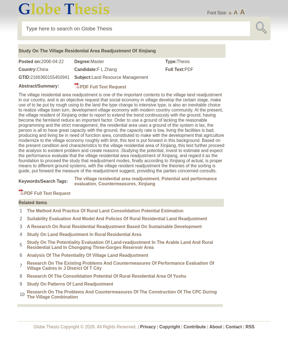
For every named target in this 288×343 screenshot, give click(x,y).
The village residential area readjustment (116, 178)
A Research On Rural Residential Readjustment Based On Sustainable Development (114, 226)
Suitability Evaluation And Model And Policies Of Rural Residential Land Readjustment (117, 218)
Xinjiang (146, 183)
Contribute (195, 326)
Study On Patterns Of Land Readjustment (70, 284)
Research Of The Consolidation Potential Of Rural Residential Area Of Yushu (106, 276)
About (215, 326)
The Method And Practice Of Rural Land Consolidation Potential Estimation (105, 210)
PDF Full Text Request (100, 86)
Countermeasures (117, 183)
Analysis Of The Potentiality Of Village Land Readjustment (87, 255)
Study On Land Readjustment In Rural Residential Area (84, 234)
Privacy (148, 326)
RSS (250, 326)
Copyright (169, 326)
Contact (234, 326)
